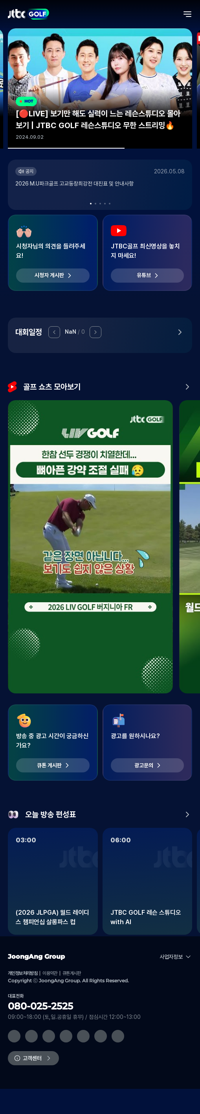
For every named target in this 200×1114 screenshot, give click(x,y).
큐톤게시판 (71, 973)
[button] (91, 203)
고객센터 (32, 1058)
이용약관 (49, 973)
